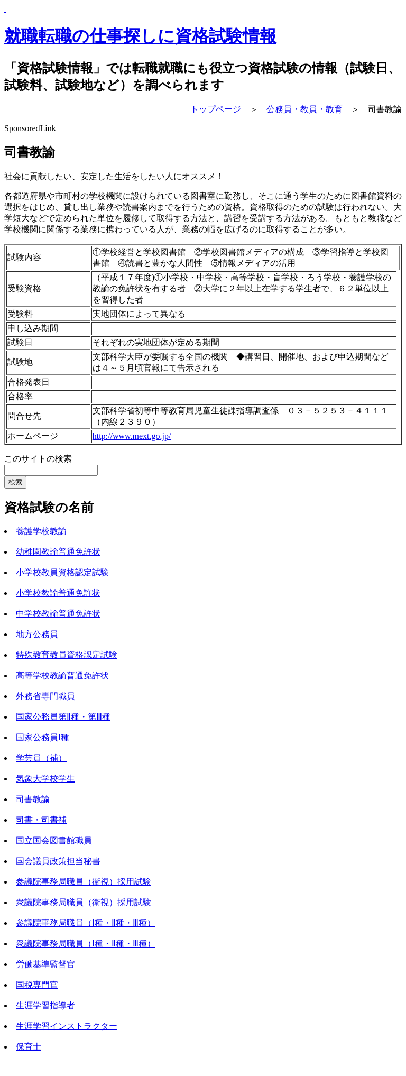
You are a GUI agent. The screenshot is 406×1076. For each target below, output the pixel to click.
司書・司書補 (41, 819)
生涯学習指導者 (45, 1005)
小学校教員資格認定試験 (62, 572)
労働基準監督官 (45, 964)
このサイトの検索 (38, 458)
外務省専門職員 (45, 696)
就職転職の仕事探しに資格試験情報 (140, 35)
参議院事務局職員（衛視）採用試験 (83, 881)
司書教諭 (33, 799)
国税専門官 (37, 984)
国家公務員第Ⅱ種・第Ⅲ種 (63, 716)
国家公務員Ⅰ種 (42, 737)
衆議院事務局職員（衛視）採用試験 (83, 902)
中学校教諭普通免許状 (58, 613)
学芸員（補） (41, 757)
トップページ (215, 109)
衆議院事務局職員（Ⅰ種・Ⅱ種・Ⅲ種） (85, 943)
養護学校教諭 (41, 531)
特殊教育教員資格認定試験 (66, 654)
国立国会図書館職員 (54, 840)
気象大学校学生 (45, 778)
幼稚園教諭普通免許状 (58, 551)
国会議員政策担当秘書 (58, 861)
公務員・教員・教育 (304, 109)
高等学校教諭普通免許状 (62, 675)
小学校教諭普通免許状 (58, 592)
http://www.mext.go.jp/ (132, 435)
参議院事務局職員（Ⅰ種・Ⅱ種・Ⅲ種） (85, 922)
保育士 (28, 1046)
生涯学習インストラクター (66, 1026)
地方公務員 (37, 634)
